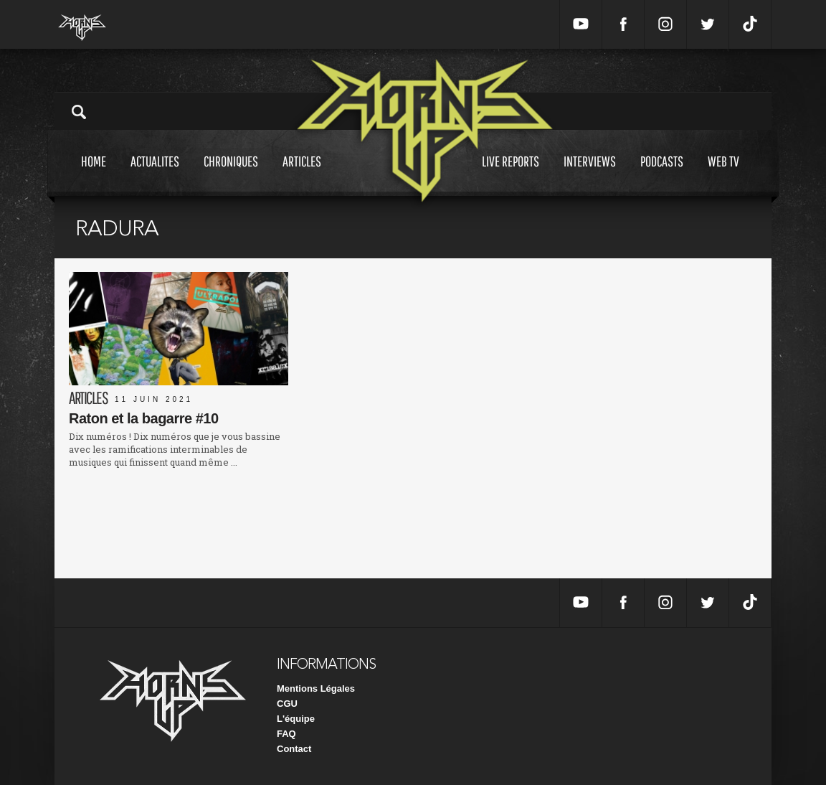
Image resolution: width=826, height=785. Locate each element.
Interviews (589, 175)
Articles (301, 175)
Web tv (723, 175)
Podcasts (662, 175)
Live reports (510, 175)
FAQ (286, 733)
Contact (294, 748)
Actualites (154, 175)
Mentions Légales (316, 688)
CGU (287, 703)
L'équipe (296, 718)
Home (93, 175)
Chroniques (230, 175)
